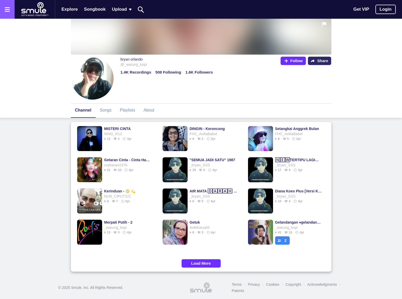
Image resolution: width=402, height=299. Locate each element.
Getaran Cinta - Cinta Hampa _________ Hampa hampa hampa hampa (128, 160)
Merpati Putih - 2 (118, 222)
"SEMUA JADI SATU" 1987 (212, 160)
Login (386, 9)
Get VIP (361, 9)
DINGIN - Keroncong (207, 129)
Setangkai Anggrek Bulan (297, 129)
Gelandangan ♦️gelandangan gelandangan (299, 222)
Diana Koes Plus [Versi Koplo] (299, 191)
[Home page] (34, 9)
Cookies (272, 284)
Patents (238, 291)
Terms (237, 284)
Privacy (254, 284)
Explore (69, 9)
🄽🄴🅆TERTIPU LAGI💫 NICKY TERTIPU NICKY (299, 160)
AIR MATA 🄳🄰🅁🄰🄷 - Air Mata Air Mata (213, 191)
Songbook (95, 9)
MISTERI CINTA (117, 129)
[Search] (141, 9)
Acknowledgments (322, 284)
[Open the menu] (7, 9)
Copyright (293, 284)
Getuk (195, 222)
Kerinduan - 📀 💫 (119, 191)
